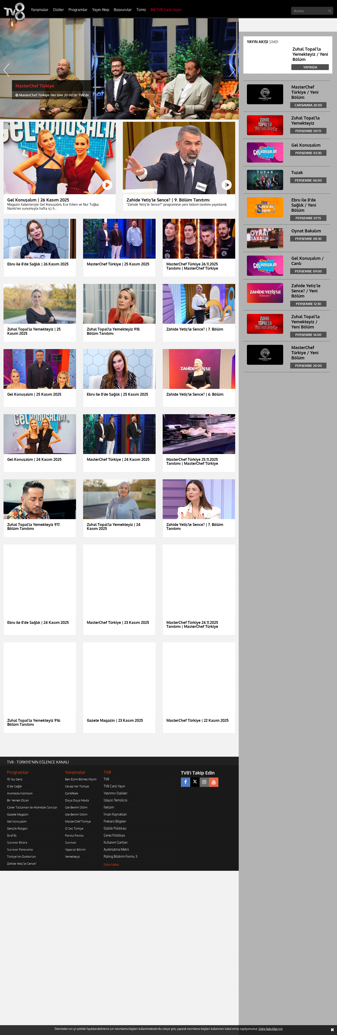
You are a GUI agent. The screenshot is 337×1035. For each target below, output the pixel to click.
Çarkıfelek (71, 793)
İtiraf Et (11, 835)
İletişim (109, 807)
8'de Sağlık (14, 786)
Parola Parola (74, 835)
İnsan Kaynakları (115, 814)
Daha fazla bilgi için (271, 1029)
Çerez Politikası (114, 835)
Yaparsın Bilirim (75, 849)
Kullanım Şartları (116, 842)
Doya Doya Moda (77, 800)
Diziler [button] (58, 9)
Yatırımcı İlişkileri (115, 793)
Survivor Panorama (20, 849)
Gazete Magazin (17, 814)
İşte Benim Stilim (76, 807)
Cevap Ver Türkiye (77, 786)
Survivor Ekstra (17, 842)
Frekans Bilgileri (115, 821)
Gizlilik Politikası (115, 828)
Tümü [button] (141, 9)
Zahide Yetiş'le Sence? (21, 863)
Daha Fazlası (111, 864)
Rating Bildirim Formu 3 (120, 856)
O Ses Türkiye (74, 828)
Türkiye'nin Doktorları (21, 856)
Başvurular (123, 9)
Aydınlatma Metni (116, 849)
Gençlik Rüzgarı (17, 828)
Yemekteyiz (72, 856)
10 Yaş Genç (14, 779)
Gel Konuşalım (16, 821)
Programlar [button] (78, 9)
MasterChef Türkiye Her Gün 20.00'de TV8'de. (52, 95)
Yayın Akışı (100, 9)
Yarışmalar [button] (39, 9)
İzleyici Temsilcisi (115, 800)
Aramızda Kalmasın (20, 793)
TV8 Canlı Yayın (166, 9)
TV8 (106, 779)
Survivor (70, 842)
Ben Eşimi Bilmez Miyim (80, 779)
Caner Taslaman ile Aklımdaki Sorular (32, 807)
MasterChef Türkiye (78, 821)
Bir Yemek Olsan (18, 800)
